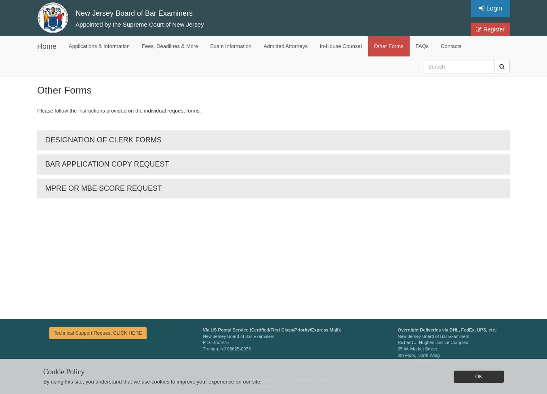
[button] (502, 66)
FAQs (422, 46)
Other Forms (389, 46)
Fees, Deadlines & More (170, 46)
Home (47, 46)
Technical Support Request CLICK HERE (98, 333)
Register (490, 29)
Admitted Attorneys (285, 46)
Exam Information (231, 46)
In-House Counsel (341, 46)
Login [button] (490, 8)
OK (478, 376)
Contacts (451, 46)
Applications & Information (99, 46)
